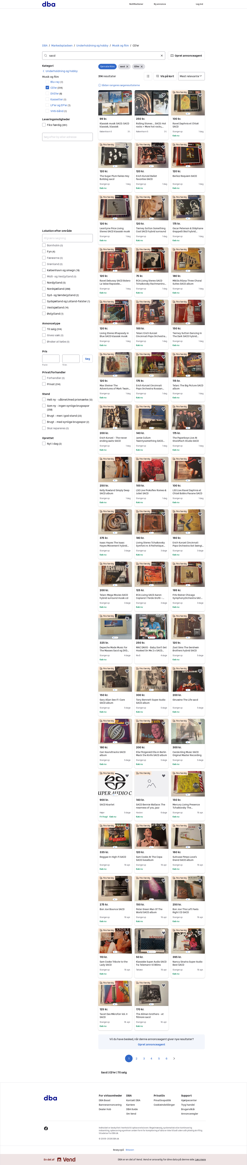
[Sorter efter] (191, 76)
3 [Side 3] (144, 1058)
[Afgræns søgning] (67, 238)
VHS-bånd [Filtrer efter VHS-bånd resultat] (58, 111)
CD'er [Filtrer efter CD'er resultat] (56, 88)
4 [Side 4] (151, 1058)
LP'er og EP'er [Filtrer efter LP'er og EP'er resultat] (60, 105)
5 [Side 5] (159, 1058)
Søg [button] (87, 359)
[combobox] (103, 55)
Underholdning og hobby (92, 45)
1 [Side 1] (129, 1058)
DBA (45, 45)
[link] (60, 71)
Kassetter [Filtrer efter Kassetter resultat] (58, 99)
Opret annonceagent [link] (151, 1044)
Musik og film (120, 45)
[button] (186, 55)
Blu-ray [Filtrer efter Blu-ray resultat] (56, 82)
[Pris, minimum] (51, 359)
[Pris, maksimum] (71, 359)
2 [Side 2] (136, 1058)
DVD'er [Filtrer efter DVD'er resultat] (56, 93)
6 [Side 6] (166, 1058)
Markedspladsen (62, 45)
